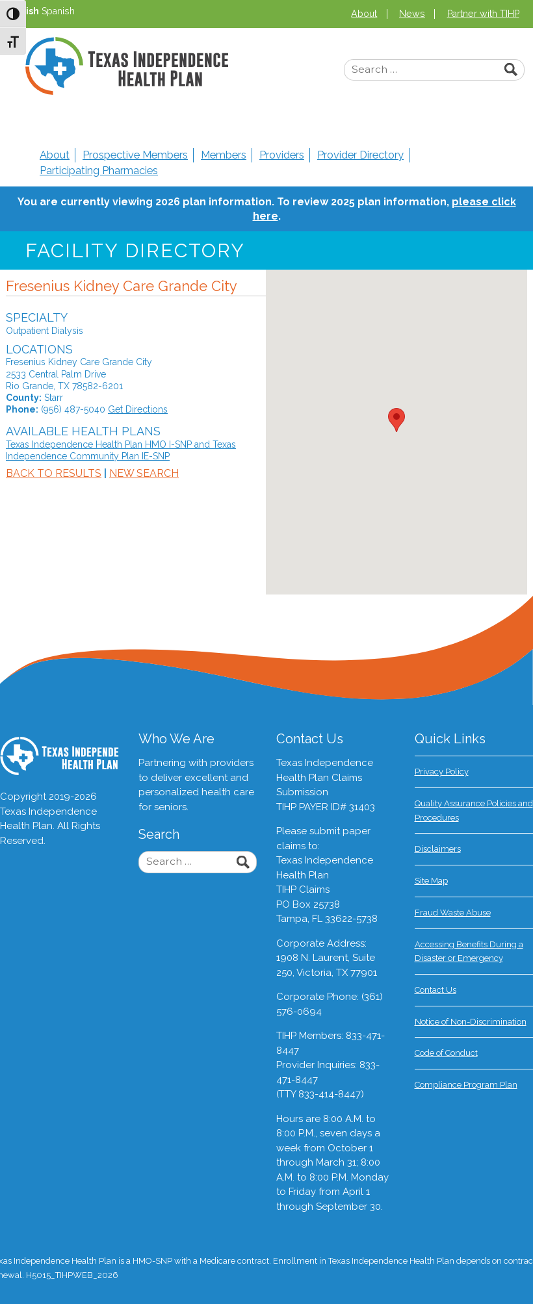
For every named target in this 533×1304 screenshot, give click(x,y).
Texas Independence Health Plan (126, 66)
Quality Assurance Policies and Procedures (474, 811)
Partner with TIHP (483, 13)
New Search (144, 473)
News (412, 13)
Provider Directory (360, 155)
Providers (281, 155)
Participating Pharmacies (99, 170)
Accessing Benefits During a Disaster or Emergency (469, 952)
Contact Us (435, 990)
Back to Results (53, 473)
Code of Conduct (446, 1053)
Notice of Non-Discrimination (470, 1022)
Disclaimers (438, 849)
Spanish (58, 11)
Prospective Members (135, 155)
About (364, 13)
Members (223, 155)
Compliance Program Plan (466, 1085)
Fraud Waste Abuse (453, 912)
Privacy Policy (442, 771)
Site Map (431, 881)
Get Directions (138, 409)
